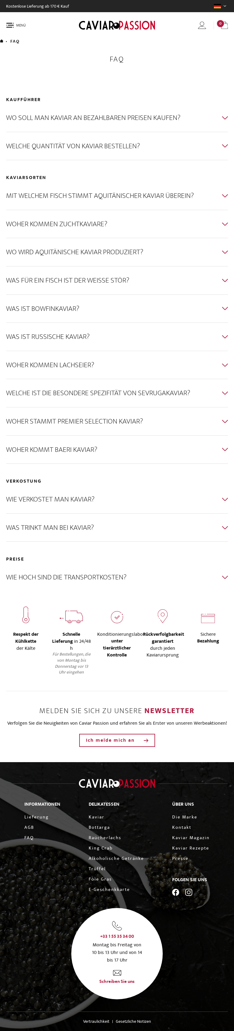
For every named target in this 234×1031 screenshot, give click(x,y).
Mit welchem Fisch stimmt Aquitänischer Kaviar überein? (100, 196)
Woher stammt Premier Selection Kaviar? (74, 421)
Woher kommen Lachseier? (50, 365)
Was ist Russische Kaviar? (48, 337)
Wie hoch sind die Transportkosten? (66, 577)
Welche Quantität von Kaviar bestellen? (73, 146)
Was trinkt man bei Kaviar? (50, 527)
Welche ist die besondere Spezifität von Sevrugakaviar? (98, 393)
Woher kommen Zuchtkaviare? (56, 224)
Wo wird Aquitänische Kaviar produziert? (74, 252)
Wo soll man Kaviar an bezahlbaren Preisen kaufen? (93, 118)
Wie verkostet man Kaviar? (50, 499)
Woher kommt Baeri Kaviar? (51, 450)
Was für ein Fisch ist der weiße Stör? (67, 280)
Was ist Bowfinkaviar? (42, 309)
